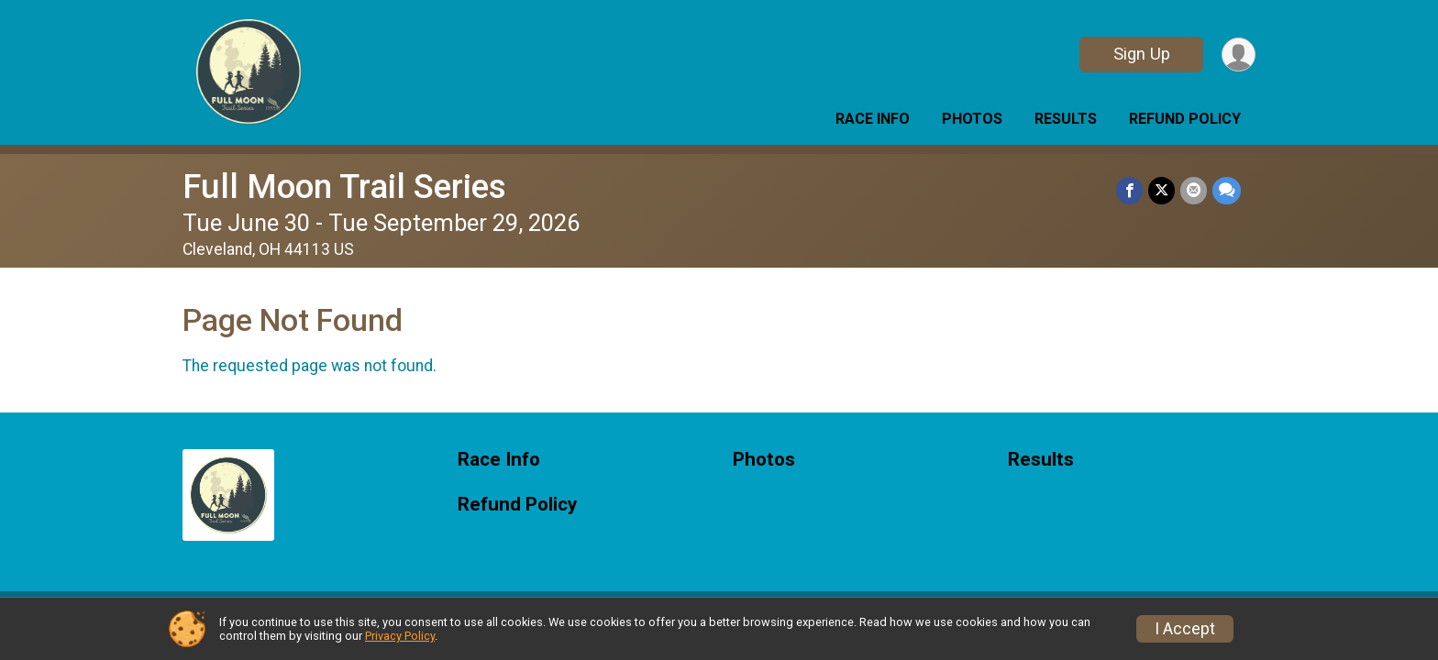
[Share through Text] (1226, 190)
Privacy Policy (400, 636)
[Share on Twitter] (1161, 190)
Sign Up (1141, 53)
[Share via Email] (1193, 190)
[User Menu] (1238, 55)
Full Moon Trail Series (344, 186)
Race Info (872, 118)
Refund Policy (1185, 118)
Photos (972, 118)
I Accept (1185, 629)
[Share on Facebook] (1129, 190)
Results (1065, 118)
